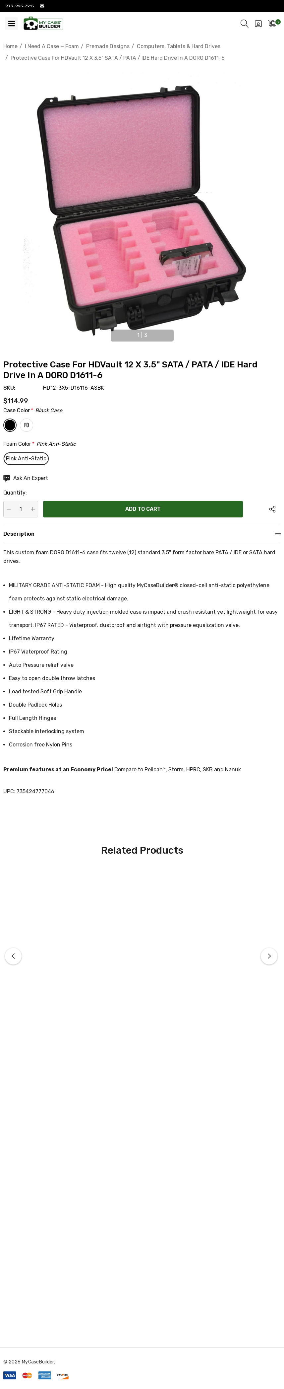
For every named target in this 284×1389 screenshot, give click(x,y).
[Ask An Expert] (25, 478)
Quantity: (15, 493)
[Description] (142, 534)
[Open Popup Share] (272, 509)
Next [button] (183, 332)
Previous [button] (100, 332)
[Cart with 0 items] (272, 23)
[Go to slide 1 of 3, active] (142, 335)
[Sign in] (258, 23)
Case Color (32, 411)
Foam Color (39, 444)
